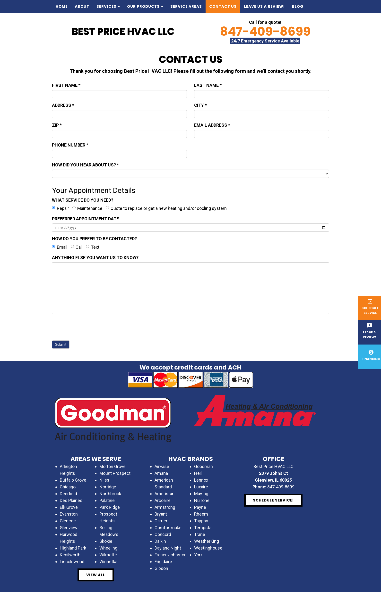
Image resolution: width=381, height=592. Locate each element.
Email (59, 247)
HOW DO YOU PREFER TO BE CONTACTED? (94, 238)
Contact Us (223, 6)
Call (77, 247)
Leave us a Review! (264, 6)
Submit (60, 344)
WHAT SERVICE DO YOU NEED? (82, 200)
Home (62, 6)
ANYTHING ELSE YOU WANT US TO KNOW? (95, 257)
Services (108, 6)
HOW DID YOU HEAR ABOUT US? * (85, 164)
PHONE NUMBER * (70, 145)
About (82, 6)
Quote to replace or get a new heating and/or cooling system (166, 208)
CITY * (200, 105)
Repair (60, 208)
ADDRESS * (63, 105)
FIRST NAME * (66, 85)
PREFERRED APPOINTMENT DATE (85, 218)
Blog (297, 6)
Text (92, 247)
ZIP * (57, 125)
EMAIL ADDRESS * (212, 125)
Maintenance (87, 208)
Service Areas (186, 6)
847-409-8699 (265, 31)
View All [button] (95, 574)
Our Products (145, 6)
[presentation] (89, 327)
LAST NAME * (208, 85)
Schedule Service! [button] (273, 500)
